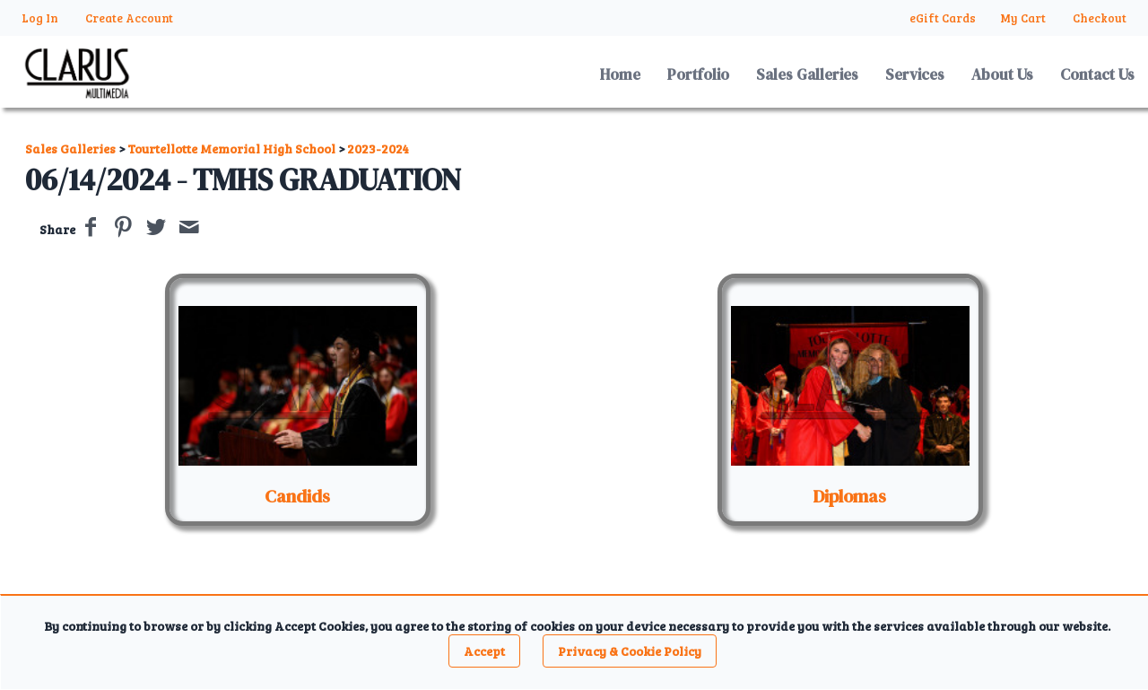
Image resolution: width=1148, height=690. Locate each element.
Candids (297, 496)
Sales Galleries (807, 74)
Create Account (129, 18)
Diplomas (849, 496)
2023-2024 (378, 148)
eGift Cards (942, 18)
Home (620, 74)
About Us (1002, 74)
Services (914, 74)
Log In (40, 18)
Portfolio (698, 74)
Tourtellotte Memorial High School (231, 148)
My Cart (1024, 18)
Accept (484, 650)
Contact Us (1097, 74)
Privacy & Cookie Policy (629, 650)
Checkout (1099, 18)
